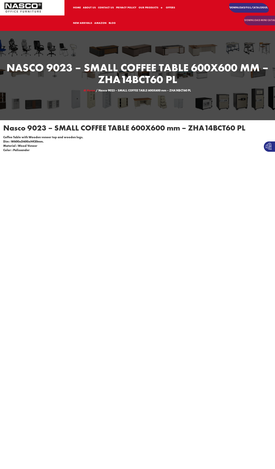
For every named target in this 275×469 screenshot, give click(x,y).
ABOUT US (89, 8)
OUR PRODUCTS (148, 8)
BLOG (112, 23)
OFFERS (170, 8)
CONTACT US (106, 8)
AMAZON (100, 23)
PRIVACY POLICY (126, 8)
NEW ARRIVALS (82, 23)
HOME (77, 8)
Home (89, 90)
